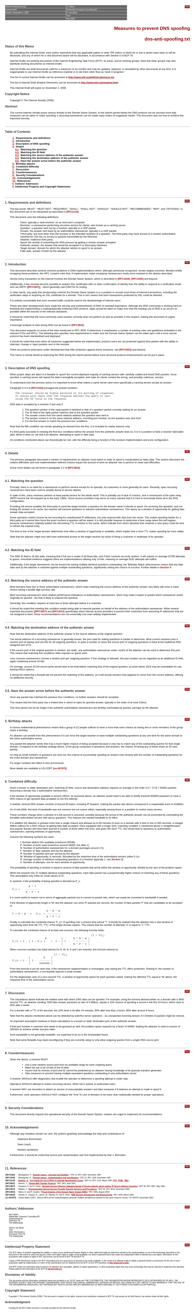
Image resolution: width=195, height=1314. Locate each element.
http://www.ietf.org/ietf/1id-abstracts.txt (91, 77)
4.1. (17, 149)
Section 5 (165, 567)
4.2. (17, 152)
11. (14, 180)
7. (13, 169)
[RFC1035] (137, 278)
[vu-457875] (60, 768)
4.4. (17, 158)
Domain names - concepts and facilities (51, 1175)
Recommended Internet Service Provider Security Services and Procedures (63, 1189)
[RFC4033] (125, 349)
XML (126, 1181)
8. (13, 172)
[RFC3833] (78, 325)
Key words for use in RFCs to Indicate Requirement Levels (56, 1181)
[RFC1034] (124, 278)
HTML (120, 1181)
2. (13, 140)
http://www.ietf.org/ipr (119, 1263)
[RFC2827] (40, 611)
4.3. (17, 155)
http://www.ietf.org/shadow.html (99, 82)
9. (13, 175)
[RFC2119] (72, 211)
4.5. (17, 160)
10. (14, 178)
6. (13, 166)
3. (13, 143)
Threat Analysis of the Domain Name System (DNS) (64, 1192)
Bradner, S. (23, 1181)
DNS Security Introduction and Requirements (91, 1195)
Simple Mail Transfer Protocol (42, 1183)
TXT (115, 1181)
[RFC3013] (58, 611)
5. (13, 163)
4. (13, 146)
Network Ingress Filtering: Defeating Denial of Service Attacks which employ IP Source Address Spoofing (89, 1186)
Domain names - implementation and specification (55, 1178)
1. (13, 138)
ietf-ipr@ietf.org (55, 1269)
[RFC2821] (33, 287)
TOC (187, 7)
